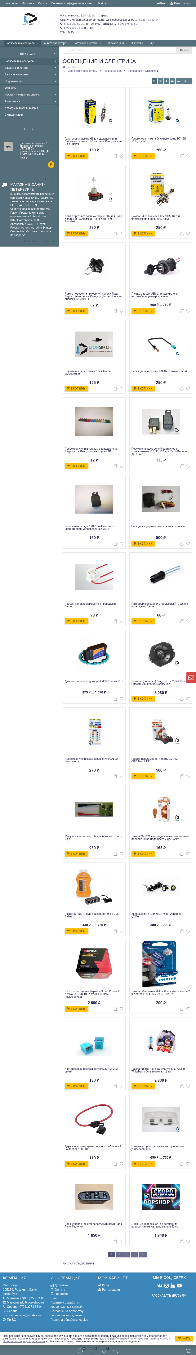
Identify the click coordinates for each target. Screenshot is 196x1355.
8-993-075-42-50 (127, 23)
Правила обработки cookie (69, 1319)
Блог (54, 1298)
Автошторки (31, 101)
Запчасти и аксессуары (22, 43)
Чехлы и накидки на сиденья (31, 94)
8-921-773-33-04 (148, 19)
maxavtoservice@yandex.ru (22, 1315)
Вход (161, 3)
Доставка (28, 3)
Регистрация (180, 3)
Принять (184, 1338)
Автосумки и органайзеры (21, 107)
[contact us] (191, 677)
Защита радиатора (56, 43)
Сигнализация (14, 114)
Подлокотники (116, 43)
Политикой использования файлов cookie (141, 1338)
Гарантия (61, 1293)
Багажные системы (88, 43)
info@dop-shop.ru (32, 1302)
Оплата (42, 3)
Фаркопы (137, 43)
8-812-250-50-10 (73, 23)
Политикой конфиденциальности (24, 1341)
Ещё (102, 3)
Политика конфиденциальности (71, 3)
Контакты (12, 3)
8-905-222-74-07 (73, 27)
